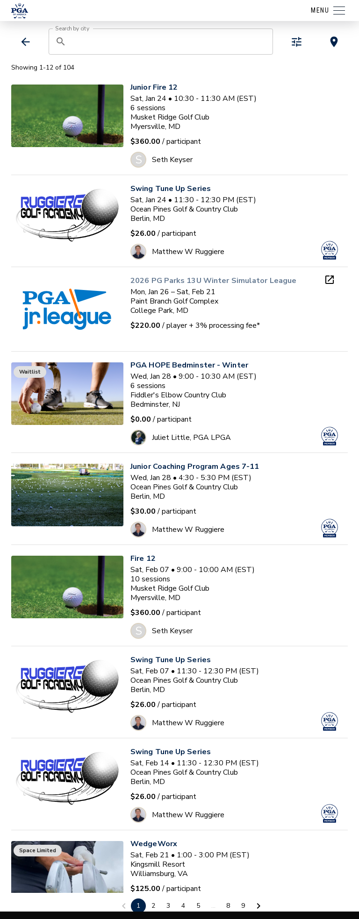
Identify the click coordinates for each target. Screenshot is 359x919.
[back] (25, 41)
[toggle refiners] (296, 41)
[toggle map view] (334, 41)
